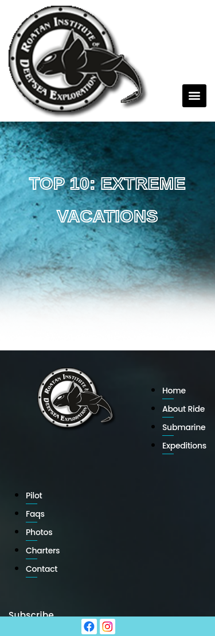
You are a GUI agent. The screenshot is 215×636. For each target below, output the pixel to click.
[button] (194, 95)
